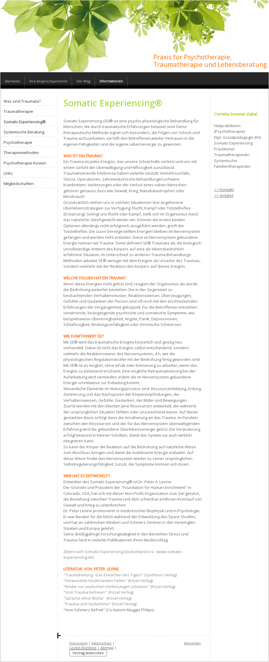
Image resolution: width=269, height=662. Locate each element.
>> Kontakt (224, 189)
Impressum (78, 643)
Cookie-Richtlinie (83, 647)
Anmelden (192, 643)
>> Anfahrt (223, 195)
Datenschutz (101, 643)
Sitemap (107, 647)
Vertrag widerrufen (88, 653)
